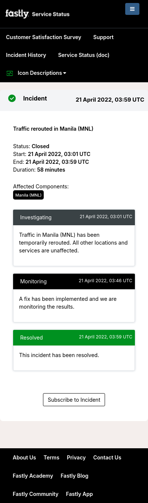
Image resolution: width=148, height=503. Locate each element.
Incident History (26, 55)
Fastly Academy (33, 475)
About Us (24, 457)
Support (103, 37)
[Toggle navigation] (132, 9)
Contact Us (107, 457)
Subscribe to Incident (74, 400)
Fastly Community (36, 494)
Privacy (76, 457)
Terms (51, 457)
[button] (38, 14)
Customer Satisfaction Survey (43, 37)
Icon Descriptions (36, 73)
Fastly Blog (74, 475)
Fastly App (79, 494)
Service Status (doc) (83, 55)
